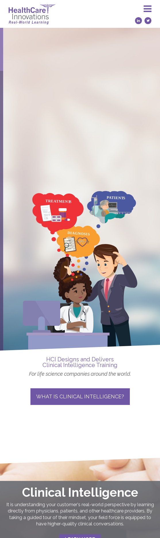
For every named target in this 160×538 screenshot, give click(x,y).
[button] (147, 14)
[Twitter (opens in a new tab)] (147, 20)
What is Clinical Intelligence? (80, 396)
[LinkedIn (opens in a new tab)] (138, 20)
